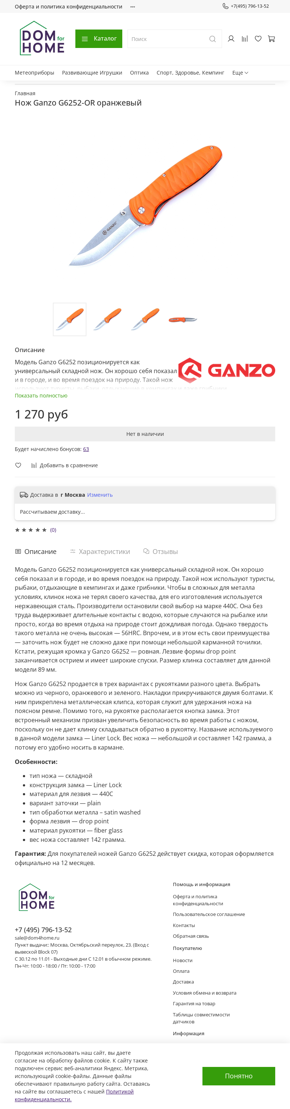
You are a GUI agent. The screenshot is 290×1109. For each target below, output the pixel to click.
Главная (25, 93)
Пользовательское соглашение (209, 914)
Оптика (139, 72)
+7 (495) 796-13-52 (43, 929)
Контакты (184, 925)
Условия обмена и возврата (204, 993)
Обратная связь (191, 936)
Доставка (183, 982)
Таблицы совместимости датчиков (201, 1018)
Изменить (100, 495)
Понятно (239, 1075)
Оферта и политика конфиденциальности (68, 6)
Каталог (99, 38)
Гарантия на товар (194, 1003)
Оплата (181, 971)
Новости (182, 960)
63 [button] (86, 448)
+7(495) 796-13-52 (245, 6)
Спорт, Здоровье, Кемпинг (190, 72)
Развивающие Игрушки (92, 72)
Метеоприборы (34, 72)
